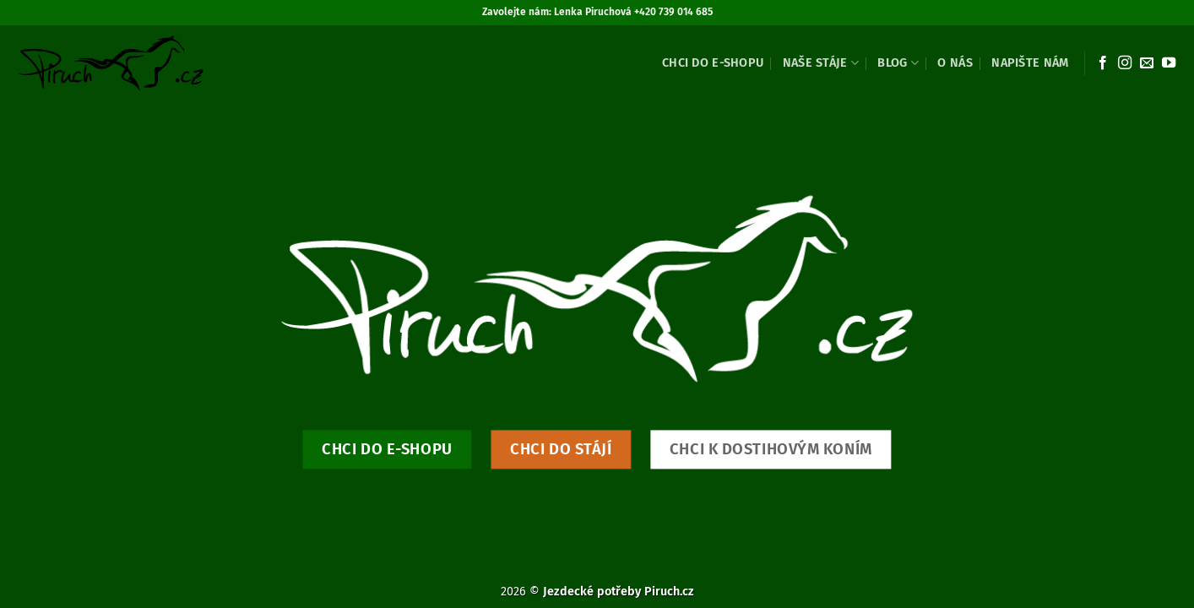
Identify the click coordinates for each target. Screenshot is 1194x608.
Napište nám (1029, 63)
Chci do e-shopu (712, 63)
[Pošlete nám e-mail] (1146, 63)
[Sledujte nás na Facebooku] (1103, 63)
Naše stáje (821, 63)
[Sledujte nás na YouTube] (1168, 63)
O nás (954, 63)
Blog (898, 63)
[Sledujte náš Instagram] (1125, 63)
